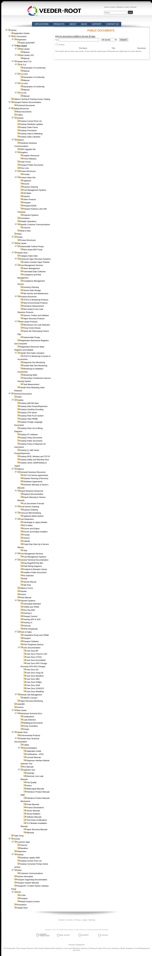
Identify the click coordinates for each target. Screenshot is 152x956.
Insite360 (21, 704)
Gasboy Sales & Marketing (31, 134)
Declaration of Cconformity (34, 68)
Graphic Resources (31, 156)
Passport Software (31, 641)
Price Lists (24, 168)
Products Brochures (28, 297)
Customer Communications (31, 873)
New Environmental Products (35, 303)
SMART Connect (30, 698)
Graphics (24, 152)
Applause (27, 181)
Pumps (26, 729)
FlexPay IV (27, 623)
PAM (25, 579)
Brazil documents (24, 112)
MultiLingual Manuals (35, 789)
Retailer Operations (28, 221)
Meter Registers (127, 948)
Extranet (133, 7)
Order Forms (25, 162)
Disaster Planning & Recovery (35, 478)
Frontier (26, 174)
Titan (25, 550)
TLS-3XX (24, 74)
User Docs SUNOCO (35, 688)
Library (13, 30)
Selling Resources (21, 109)
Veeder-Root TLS (24, 61)
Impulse (26, 196)
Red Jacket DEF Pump (32, 250)
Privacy (77, 920)
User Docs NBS (33, 679)
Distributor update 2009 (30, 858)
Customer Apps (23, 842)
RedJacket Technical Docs (31, 713)
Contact (61, 920)
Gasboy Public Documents (31, 441)
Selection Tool (29, 770)
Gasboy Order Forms (29, 127)
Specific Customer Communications (35, 224)
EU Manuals (28, 767)
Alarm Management (31, 268)
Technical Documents (26, 105)
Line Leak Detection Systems (76, 948)
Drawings (30, 773)
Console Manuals (33, 757)
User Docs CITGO (34, 657)
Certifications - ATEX (35, 754)
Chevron (26, 228)
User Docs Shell (33, 685)
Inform (29, 786)
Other (19, 234)
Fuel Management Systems (34, 190)
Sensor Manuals (33, 811)
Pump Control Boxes (32, 328)
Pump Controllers (30, 726)
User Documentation (31, 648)
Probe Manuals (32, 804)
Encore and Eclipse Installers (35, 532)
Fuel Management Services (31, 265)
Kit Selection (28, 576)
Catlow (20, 115)
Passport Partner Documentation (27, 102)
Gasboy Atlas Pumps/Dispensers (34, 406)
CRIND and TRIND (31, 607)
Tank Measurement (31, 384)
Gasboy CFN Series (28, 413)
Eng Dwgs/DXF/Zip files (33, 563)
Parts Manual (25, 597)
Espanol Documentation (33, 494)
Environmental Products (30, 735)
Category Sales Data (29, 256)
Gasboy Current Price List (31, 121)
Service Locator (109, 7)
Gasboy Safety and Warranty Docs (34, 460)
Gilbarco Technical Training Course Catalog (32, 99)
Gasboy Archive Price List (31, 861)
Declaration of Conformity (33, 77)
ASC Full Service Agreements (35, 475)
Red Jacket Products (29, 322)
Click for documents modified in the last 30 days (75, 36)
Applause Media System (33, 516)
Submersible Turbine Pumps (32, 246)
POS (19, 892)
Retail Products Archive (30, 902)
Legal (84, 920)
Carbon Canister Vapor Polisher (36, 262)
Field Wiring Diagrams (32, 566)
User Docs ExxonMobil (35, 660)
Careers (69, 920)
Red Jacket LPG (27, 55)
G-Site (22, 895)
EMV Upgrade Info (28, 149)
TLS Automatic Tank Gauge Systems (18, 948)
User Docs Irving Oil (34, 673)
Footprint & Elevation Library (35, 569)
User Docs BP (32, 651)
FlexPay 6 (27, 613)
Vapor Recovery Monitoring (31, 701)
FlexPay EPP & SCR (32, 619)
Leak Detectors (29, 720)
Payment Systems (30, 215)
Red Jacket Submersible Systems (48, 948)
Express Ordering (30, 187)
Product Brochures (28, 171)
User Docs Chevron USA (36, 654)
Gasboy (20, 118)
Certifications (28, 717)
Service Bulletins (33, 814)
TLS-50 (23, 93)
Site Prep (27, 585)
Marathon (24, 848)
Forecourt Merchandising (30, 513)
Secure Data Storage (32, 290)
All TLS (23, 65)
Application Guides (22, 33)
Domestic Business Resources (33, 472)
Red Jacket (25, 49)
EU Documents (20, 36)
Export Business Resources (31, 491)
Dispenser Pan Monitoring (34, 362)
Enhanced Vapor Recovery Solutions (35, 259)
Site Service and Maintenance (35, 293)
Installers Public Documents (34, 572)
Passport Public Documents (31, 165)
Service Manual (29, 582)
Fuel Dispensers (27, 519)
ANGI (19, 397)
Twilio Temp (19, 836)
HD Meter (27, 193)
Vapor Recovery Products (34, 319)
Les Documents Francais (33, 503)
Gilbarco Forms (26, 588)
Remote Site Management (31, 695)
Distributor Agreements (32, 482)
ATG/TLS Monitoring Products (35, 300)
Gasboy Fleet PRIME (29, 419)
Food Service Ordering (29, 507)
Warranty (30, 833)
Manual (26, 52)
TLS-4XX (24, 83)
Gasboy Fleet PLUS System (31, 416)
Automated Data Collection (34, 272)
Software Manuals (33, 817)
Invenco (20, 707)
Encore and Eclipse (31, 529)
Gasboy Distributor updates (31, 124)
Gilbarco (20, 140)
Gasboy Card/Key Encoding (31, 409)
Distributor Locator (122, 7)
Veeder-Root (22, 908)
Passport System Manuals (28, 883)
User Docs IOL (32, 670)
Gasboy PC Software (29, 434)
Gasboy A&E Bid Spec (29, 403)
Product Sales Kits (27, 177)
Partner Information (25, 876)
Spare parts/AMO (27, 43)
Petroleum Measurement (33, 306)
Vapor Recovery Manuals (36, 829)
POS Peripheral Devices (33, 644)
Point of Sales (26, 632)
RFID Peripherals (30, 629)
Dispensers (21, 40)
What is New (25, 231)
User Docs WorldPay (35, 692)
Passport (27, 203)
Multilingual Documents (33, 723)
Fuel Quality (31, 782)
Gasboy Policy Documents (31, 438)
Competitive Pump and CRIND (36, 635)
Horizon (26, 538)
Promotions (25, 218)
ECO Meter (28, 525)
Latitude (26, 541)
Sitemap (91, 920)
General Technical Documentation (34, 560)
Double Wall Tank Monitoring (35, 366)
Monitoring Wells (30, 375)
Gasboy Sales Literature (30, 137)
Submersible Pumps (31, 337)
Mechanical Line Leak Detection (36, 325)
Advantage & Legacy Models (35, 522)
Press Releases (29, 159)
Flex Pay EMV (29, 610)
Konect (23, 594)
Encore (26, 184)
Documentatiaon (30, 748)
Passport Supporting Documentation (32, 880)
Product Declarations (35, 807)
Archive (17, 839)
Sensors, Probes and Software (36, 315)
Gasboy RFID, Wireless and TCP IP (35, 456)
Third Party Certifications (36, 820)
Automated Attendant (32, 604)
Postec (20, 237)
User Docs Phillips (34, 682)
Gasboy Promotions (28, 130)
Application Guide (33, 751)
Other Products (29, 199)
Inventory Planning (31, 287)
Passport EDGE (30, 206)
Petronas (27, 626)
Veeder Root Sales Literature (32, 353)
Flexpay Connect (30, 616)
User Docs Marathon (35, 676)
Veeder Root (22, 253)
